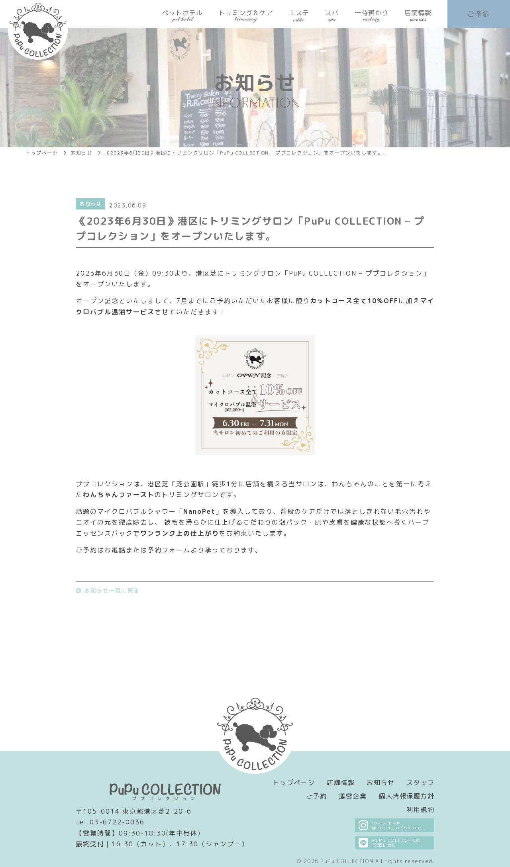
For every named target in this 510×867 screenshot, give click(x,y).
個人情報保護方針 (406, 796)
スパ (332, 15)
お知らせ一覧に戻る (108, 590)
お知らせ (380, 782)
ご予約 (478, 14)
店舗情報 (418, 15)
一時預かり (371, 15)
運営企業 (353, 796)
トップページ (294, 782)
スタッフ (420, 782)
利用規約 (420, 809)
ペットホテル (182, 15)
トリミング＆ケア (246, 15)
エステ (299, 15)
